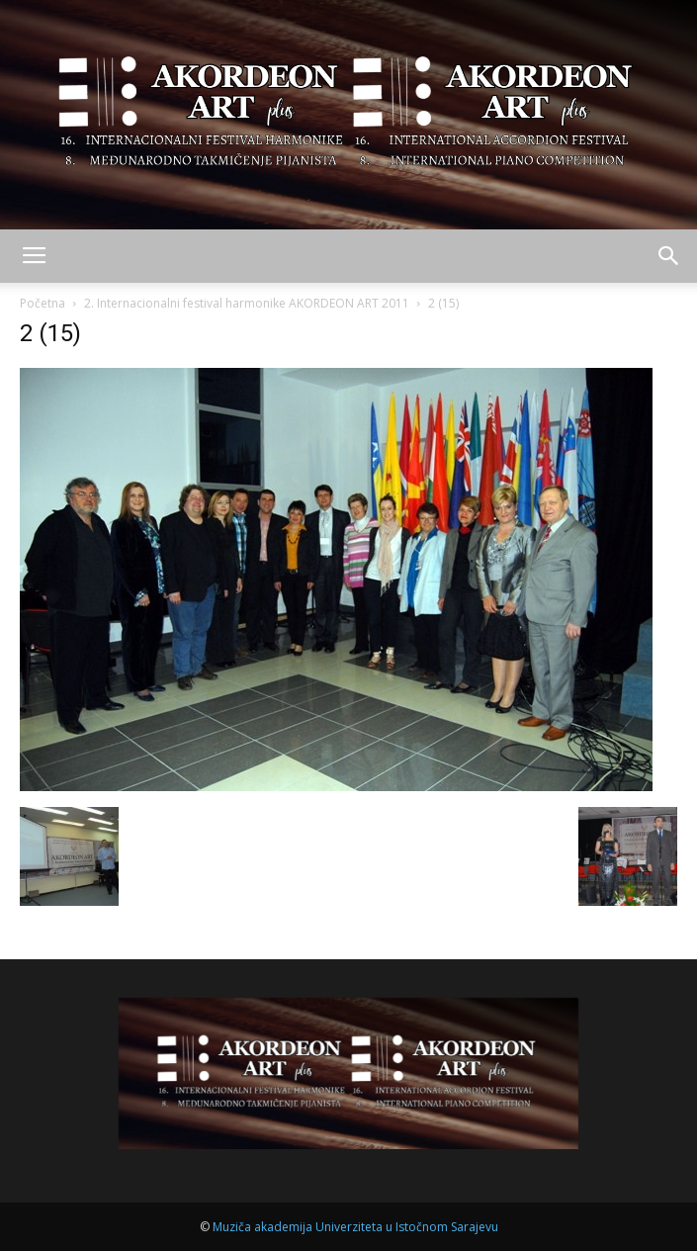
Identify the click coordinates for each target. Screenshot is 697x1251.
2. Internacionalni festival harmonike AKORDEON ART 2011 (246, 303)
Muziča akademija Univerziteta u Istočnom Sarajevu (355, 1226)
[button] (669, 256)
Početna (42, 303)
